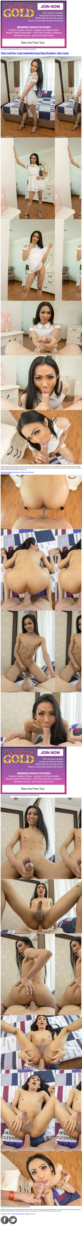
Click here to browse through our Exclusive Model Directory (15, 1206)
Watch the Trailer (5, 796)
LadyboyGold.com (19, 1214)
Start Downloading (5, 473)
